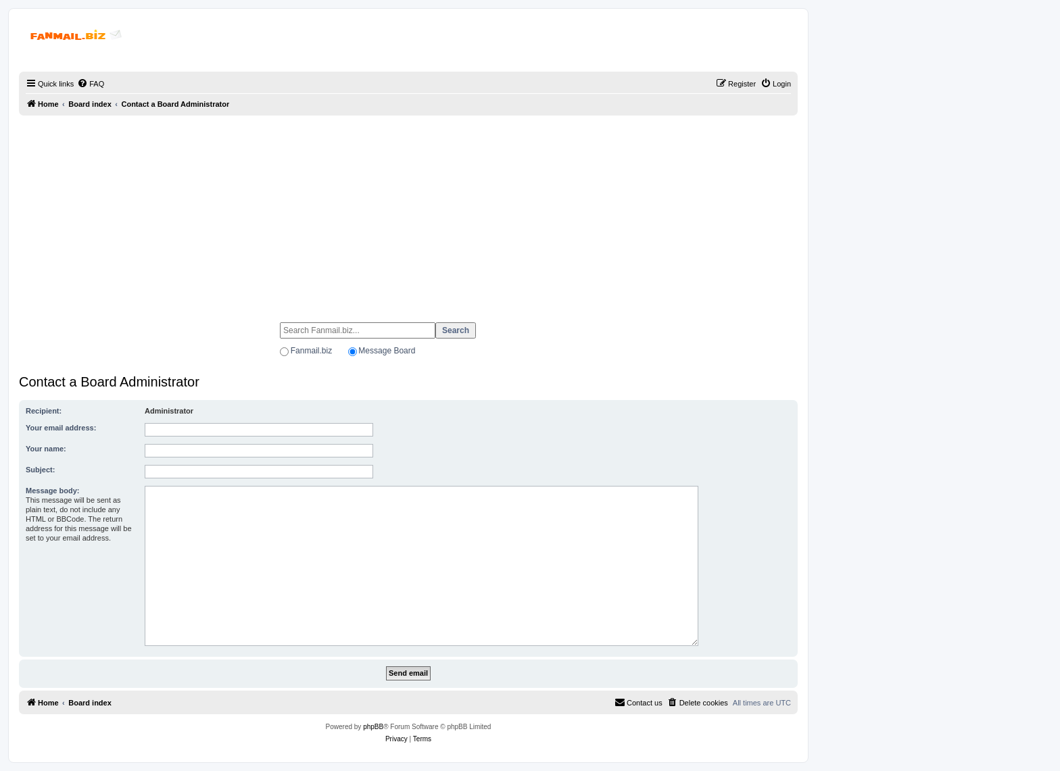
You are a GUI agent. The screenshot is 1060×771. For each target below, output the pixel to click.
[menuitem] (90, 84)
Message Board (386, 350)
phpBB (373, 726)
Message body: (52, 491)
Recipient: (44, 411)
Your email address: (61, 428)
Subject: (40, 470)
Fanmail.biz (311, 350)
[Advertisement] (408, 212)
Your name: (46, 449)
